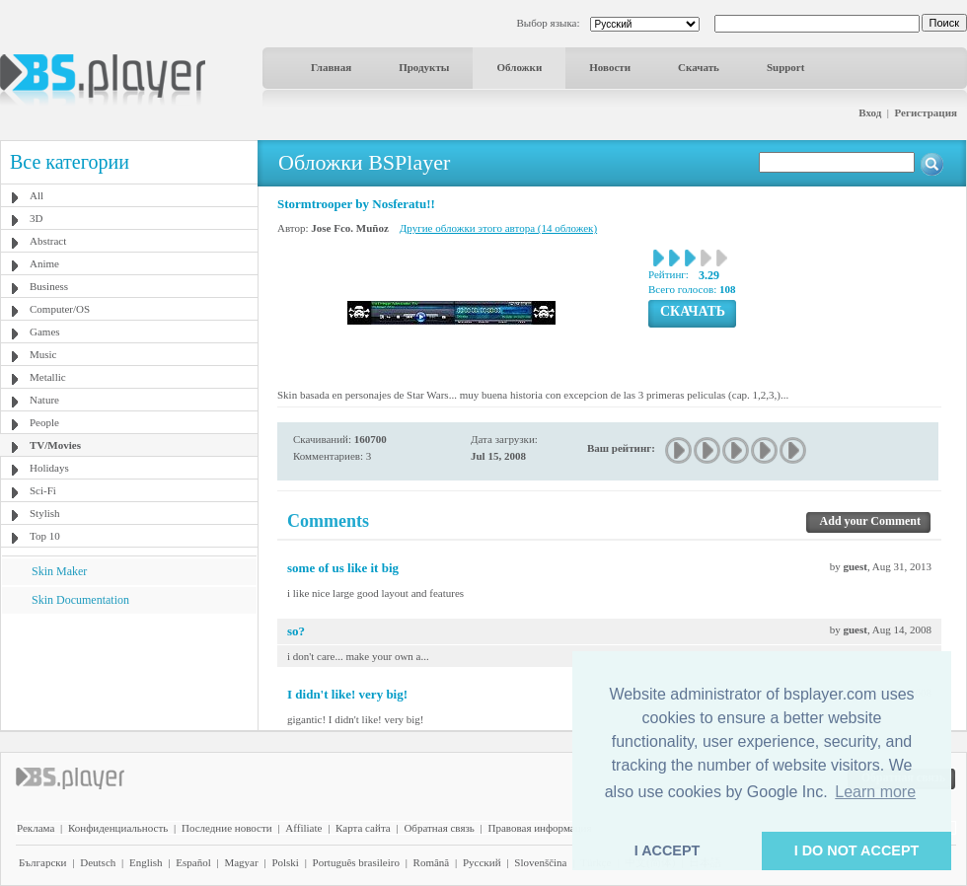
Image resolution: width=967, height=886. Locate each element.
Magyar (241, 862)
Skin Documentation (80, 600)
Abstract (48, 241)
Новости (610, 67)
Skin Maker (59, 571)
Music (43, 354)
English (146, 862)
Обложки (519, 67)
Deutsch (97, 862)
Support (786, 67)
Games (45, 331)
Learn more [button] (875, 791)
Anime (44, 263)
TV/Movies (55, 445)
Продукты (424, 67)
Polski (285, 862)
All (36, 195)
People (44, 422)
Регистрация (926, 112)
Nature (44, 400)
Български (43, 862)
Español (193, 862)
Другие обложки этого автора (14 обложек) (498, 228)
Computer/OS (60, 309)
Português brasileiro (356, 862)
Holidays (49, 468)
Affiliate (303, 828)
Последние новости (227, 828)
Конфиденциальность (118, 828)
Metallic (48, 377)
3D (36, 218)
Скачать (698, 67)
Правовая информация (540, 828)
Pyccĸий (482, 862)
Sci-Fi (43, 490)
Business (49, 286)
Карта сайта (363, 828)
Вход (869, 112)
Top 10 (45, 536)
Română (431, 862)
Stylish (45, 513)
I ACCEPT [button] (667, 850)
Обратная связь (439, 828)
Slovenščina (540, 862)
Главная (331, 67)
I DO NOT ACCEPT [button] (857, 850)
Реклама (35, 828)
